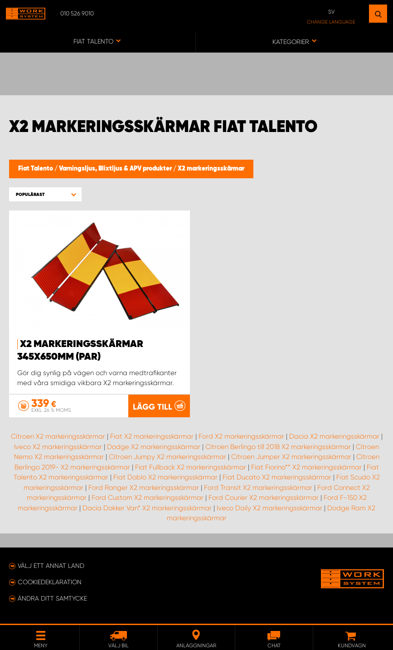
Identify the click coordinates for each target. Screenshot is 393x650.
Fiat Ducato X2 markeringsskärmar (277, 477)
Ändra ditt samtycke (52, 598)
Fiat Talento (36, 169)
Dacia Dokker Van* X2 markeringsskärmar (147, 508)
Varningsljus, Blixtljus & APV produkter (116, 169)
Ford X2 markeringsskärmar (241, 436)
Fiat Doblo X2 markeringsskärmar (165, 477)
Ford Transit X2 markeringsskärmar (258, 488)
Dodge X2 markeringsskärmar (153, 447)
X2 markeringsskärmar (211, 169)
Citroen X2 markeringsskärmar (58, 436)
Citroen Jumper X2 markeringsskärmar (291, 457)
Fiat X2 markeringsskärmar (152, 436)
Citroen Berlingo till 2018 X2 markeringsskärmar (278, 447)
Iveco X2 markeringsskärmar (58, 447)
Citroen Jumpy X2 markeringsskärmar (167, 457)
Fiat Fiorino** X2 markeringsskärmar (306, 467)
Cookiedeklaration (50, 582)
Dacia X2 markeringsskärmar (334, 436)
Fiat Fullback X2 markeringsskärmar (190, 467)
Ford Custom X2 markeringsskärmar (148, 498)
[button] (45, 194)
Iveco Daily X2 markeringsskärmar (269, 508)
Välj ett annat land (51, 565)
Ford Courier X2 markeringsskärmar (264, 498)
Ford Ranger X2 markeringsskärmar (143, 488)
